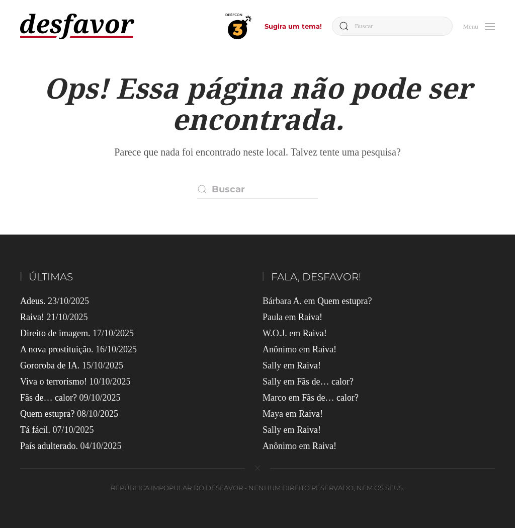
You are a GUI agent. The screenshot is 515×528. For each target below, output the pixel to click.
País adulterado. (49, 446)
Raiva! (32, 317)
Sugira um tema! (293, 26)
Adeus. (33, 301)
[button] (479, 25)
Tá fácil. (35, 430)
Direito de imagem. (55, 333)
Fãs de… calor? (48, 398)
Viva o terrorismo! (53, 381)
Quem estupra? (47, 414)
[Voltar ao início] (77, 26)
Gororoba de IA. (49, 365)
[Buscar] (392, 26)
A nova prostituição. (56, 349)
